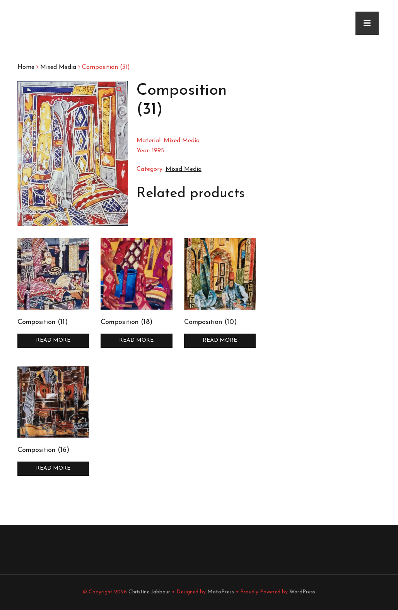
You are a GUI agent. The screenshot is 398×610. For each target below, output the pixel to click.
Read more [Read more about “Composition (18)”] (136, 340)
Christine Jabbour (149, 592)
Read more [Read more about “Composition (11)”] (53, 340)
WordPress (302, 592)
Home (25, 67)
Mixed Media (58, 67)
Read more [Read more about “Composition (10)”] (220, 340)
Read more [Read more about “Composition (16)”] (53, 468)
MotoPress (220, 592)
